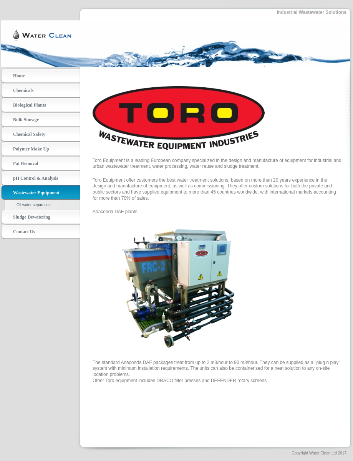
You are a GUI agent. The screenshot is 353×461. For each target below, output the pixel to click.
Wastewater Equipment (36, 192)
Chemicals (23, 90)
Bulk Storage (26, 119)
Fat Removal (25, 163)
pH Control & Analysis (35, 178)
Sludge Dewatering (31, 217)
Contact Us (24, 231)
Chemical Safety (29, 134)
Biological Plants (29, 105)
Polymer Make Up (31, 149)
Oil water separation (34, 205)
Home (19, 76)
